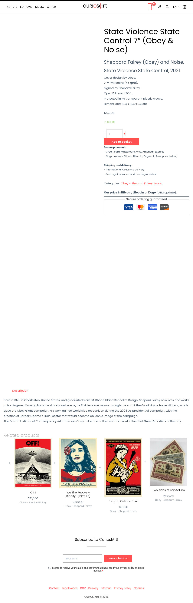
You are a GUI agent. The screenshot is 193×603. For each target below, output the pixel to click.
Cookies (139, 588)
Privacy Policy (122, 588)
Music (158, 183)
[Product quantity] (114, 133)
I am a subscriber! (118, 558)
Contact (54, 588)
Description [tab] (20, 391)
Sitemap (106, 588)
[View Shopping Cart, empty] (150, 6)
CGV (83, 588)
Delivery (93, 588)
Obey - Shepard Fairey (136, 183)
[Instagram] (184, 7)
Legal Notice (69, 588)
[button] (167, 7)
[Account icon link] (160, 6)
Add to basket (121, 142)
